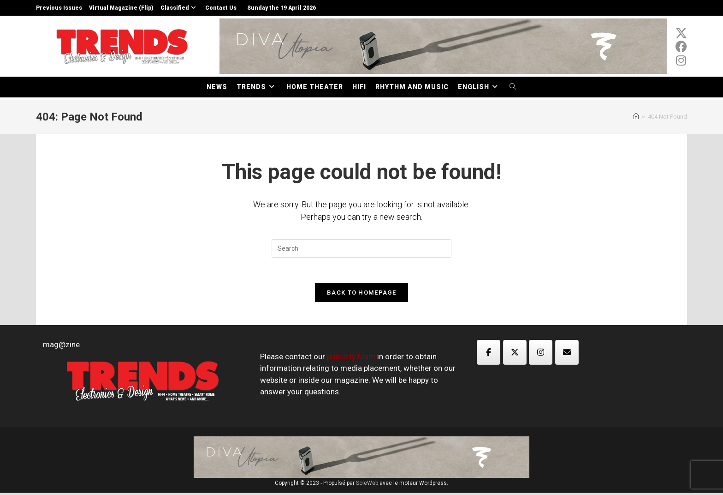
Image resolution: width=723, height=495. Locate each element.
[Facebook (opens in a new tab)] (681, 47)
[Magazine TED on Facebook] (488, 354)
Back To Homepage (361, 294)
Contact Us (221, 8)
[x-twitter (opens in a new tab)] (681, 33)
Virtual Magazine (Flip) (121, 8)
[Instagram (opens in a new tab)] (681, 60)
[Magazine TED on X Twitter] (515, 354)
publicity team (351, 358)
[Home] (636, 116)
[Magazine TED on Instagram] (540, 354)
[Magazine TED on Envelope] (567, 354)
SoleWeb (367, 485)
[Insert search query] (361, 248)
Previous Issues (59, 8)
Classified (179, 8)
